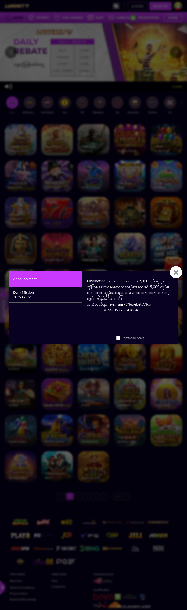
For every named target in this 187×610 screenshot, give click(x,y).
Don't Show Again (133, 338)
